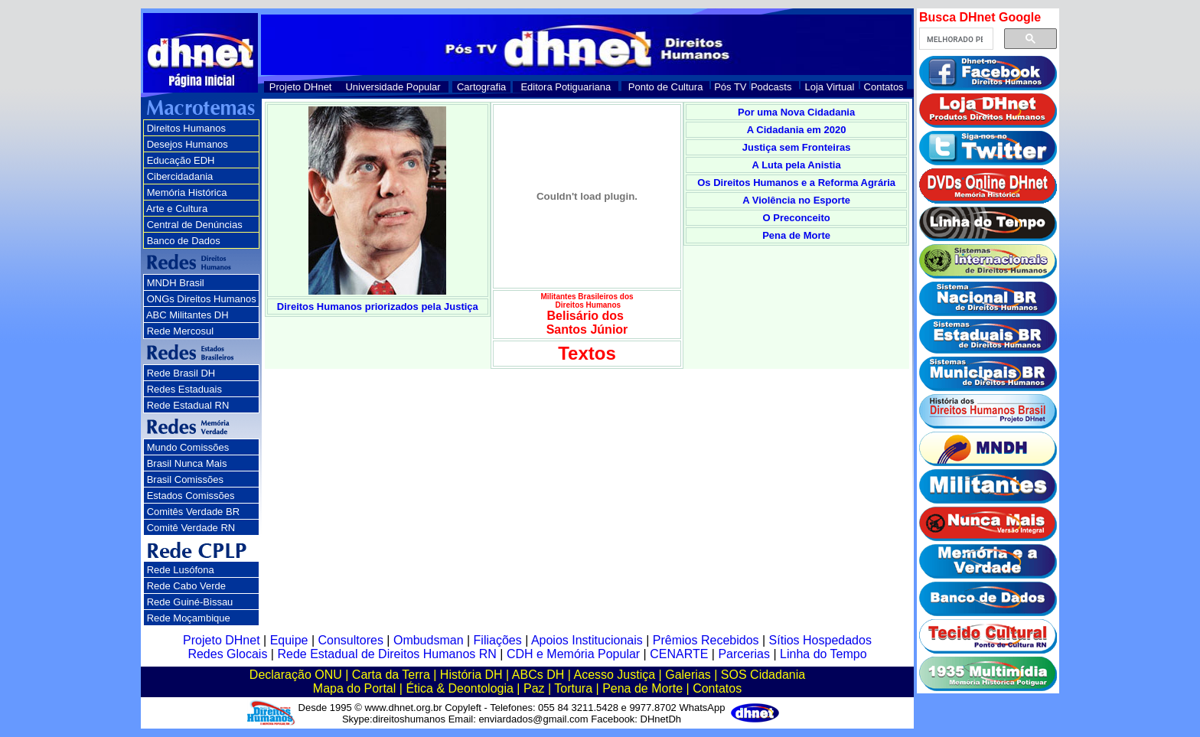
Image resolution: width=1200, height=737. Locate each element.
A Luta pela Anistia (796, 165)
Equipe (289, 640)
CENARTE (679, 653)
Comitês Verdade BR (193, 511)
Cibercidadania (180, 176)
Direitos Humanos (186, 128)
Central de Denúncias (195, 224)
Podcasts (771, 87)
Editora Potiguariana (565, 87)
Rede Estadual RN (188, 405)
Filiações (498, 640)
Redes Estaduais (184, 389)
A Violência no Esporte (796, 200)
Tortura (573, 688)
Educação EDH (181, 160)
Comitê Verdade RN (191, 527)
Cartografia (481, 87)
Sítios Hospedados (820, 640)
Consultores (350, 640)
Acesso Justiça (614, 674)
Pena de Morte (796, 235)
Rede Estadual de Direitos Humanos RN (386, 653)
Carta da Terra (391, 674)
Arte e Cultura (176, 208)
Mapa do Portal (354, 688)
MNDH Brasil (175, 283)
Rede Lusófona (180, 570)
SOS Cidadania (763, 674)
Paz (534, 688)
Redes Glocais (227, 653)
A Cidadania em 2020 (796, 129)
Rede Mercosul (180, 331)
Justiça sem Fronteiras (796, 147)
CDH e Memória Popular (573, 653)
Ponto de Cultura (665, 87)
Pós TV (730, 87)
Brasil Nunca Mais (187, 463)
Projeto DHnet (300, 87)
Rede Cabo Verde (186, 586)
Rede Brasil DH (181, 373)
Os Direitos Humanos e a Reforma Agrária (796, 182)
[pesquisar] (955, 39)
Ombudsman (428, 640)
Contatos (884, 87)
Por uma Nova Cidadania (796, 112)
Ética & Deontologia (460, 688)
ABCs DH (538, 674)
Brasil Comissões (185, 479)
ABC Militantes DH (187, 315)
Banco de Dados (183, 240)
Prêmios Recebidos (706, 640)
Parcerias (744, 653)
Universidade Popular (392, 87)
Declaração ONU (295, 674)
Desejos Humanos (187, 144)
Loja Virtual (830, 87)
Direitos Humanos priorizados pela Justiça (377, 306)
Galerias (688, 674)
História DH (471, 674)
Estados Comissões (191, 495)
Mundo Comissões (188, 447)
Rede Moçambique (188, 618)
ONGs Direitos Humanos (201, 299)
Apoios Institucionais (587, 640)
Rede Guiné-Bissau (190, 602)
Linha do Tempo (823, 653)
